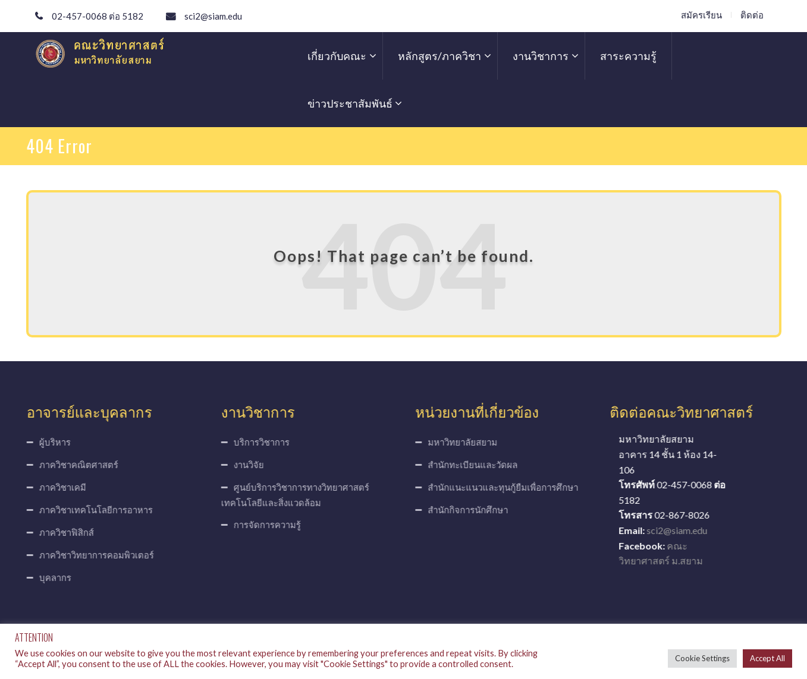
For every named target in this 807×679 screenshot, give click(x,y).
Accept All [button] (767, 658)
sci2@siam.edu (213, 16)
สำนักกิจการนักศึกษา (471, 509)
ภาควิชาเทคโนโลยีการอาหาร (92, 509)
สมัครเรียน (701, 15)
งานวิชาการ (541, 55)
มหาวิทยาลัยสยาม (466, 442)
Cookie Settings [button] (702, 658)
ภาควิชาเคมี (59, 487)
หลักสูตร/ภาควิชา (439, 55)
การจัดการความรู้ (263, 524)
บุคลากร (52, 577)
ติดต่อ (752, 15)
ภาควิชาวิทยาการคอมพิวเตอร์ (93, 554)
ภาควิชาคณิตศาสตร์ (75, 464)
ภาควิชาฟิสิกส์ (63, 532)
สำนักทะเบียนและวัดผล (476, 464)
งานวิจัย (245, 464)
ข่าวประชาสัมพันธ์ (349, 103)
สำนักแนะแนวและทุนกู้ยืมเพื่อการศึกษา (506, 487)
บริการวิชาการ (258, 442)
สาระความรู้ (628, 55)
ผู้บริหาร (51, 442)
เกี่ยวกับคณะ (336, 55)
